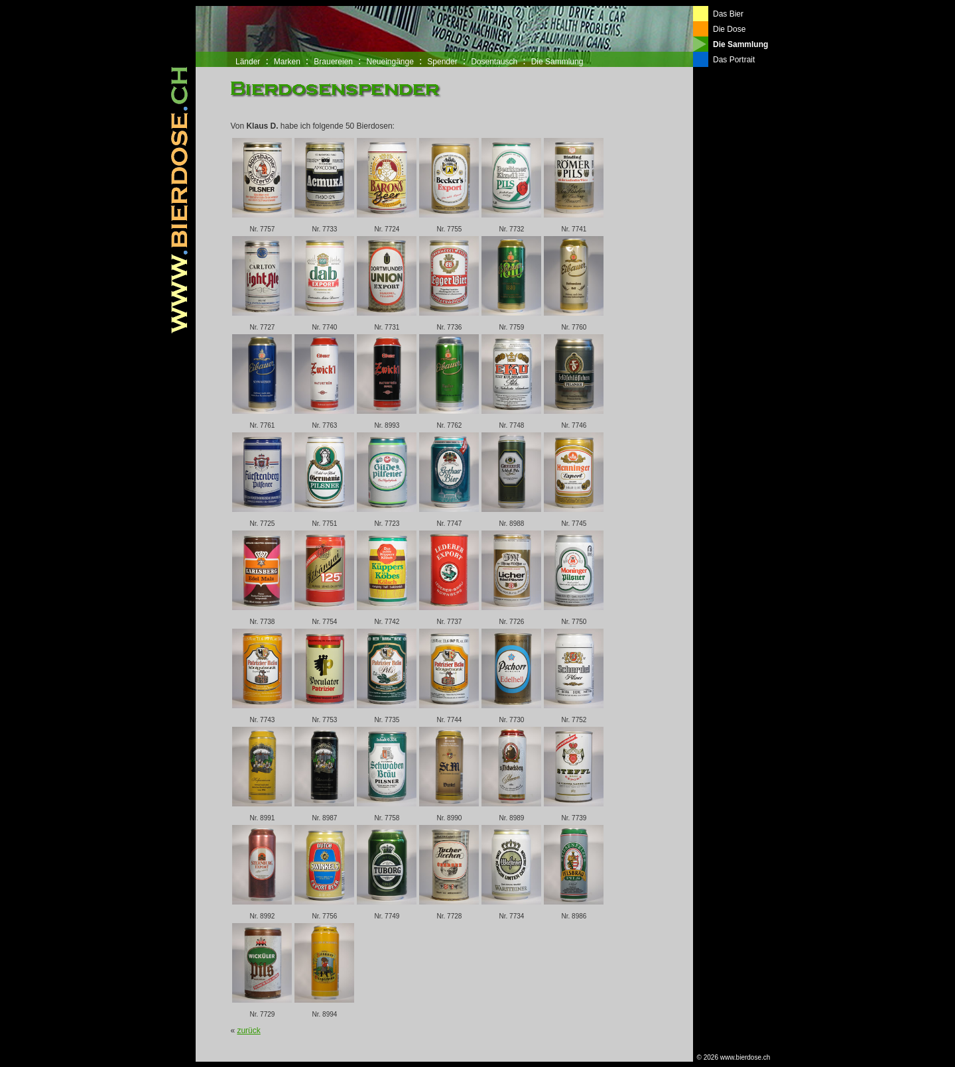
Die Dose (729, 29)
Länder (247, 61)
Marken (287, 61)
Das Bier (728, 14)
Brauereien (333, 61)
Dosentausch (494, 61)
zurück (248, 1030)
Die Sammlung (557, 61)
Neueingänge (389, 61)
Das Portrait (734, 59)
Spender (442, 61)
